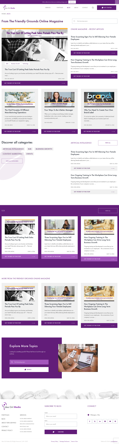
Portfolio (60, 7)
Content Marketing (12, 154)
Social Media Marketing (26, 421)
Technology (25, 63)
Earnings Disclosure (64, 441)
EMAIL (44, 420)
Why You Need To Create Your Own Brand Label (97, 111)
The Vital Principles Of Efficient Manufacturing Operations (17, 111)
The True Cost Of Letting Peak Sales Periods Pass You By (28, 69)
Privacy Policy (7, 430)
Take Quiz (72, 2)
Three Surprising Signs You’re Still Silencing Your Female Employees (94, 38)
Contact (85, 7)
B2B (7, 63)
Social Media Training (26, 431)
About (76, 7)
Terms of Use (74, 441)
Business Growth (15, 63)
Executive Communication (27, 424)
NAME (44, 412)
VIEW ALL (107, 143)
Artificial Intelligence (13, 149)
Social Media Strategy (26, 418)
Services (47, 7)
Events (30, 154)
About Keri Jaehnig (9, 423)
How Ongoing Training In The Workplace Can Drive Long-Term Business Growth (92, 61)
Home (4, 14)
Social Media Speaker (25, 429)
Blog (68, 7)
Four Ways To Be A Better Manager (59, 110)
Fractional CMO (24, 426)
